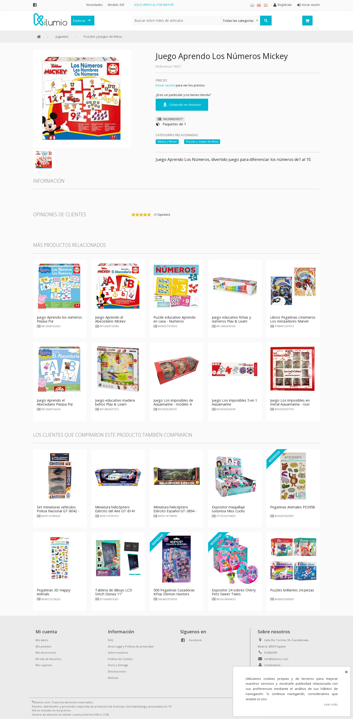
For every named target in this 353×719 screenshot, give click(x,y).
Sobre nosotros (118, 652)
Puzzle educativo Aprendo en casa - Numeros (174, 319)
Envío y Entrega (118, 665)
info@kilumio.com (276, 659)
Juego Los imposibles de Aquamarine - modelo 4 (173, 402)
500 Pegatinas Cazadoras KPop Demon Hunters (174, 592)
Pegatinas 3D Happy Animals (53, 592)
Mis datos (42, 640)
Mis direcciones (46, 652)
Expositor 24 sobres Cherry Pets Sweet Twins (234, 592)
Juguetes (62, 36)
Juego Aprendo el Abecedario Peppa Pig (55, 402)
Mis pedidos (43, 646)
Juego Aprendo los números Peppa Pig (59, 319)
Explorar (79, 20)
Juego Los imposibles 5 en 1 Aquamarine (234, 402)
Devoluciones (117, 671)
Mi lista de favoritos (48, 659)
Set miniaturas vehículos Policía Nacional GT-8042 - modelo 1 (58, 511)
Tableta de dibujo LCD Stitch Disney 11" (113, 592)
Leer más (331, 704)
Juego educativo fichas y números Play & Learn (231, 319)
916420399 (270, 652)
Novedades (94, 5)
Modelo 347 (116, 5)
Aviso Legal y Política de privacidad (130, 646)
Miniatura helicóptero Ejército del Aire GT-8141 (115, 509)
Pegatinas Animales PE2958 (292, 507)
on (133, 214)
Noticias (113, 678)
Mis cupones (44, 665)
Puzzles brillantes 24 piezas (292, 590)
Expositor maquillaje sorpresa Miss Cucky (228, 509)
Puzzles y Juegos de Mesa (103, 36)
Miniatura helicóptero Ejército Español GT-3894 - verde (175, 511)
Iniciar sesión (165, 85)
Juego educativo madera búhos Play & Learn (115, 402)
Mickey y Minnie (167, 141)
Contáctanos (272, 665)
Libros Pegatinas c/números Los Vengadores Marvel (292, 319)
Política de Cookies (120, 659)
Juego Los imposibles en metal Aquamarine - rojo (290, 402)
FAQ (110, 640)
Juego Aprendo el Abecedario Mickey (110, 319)
